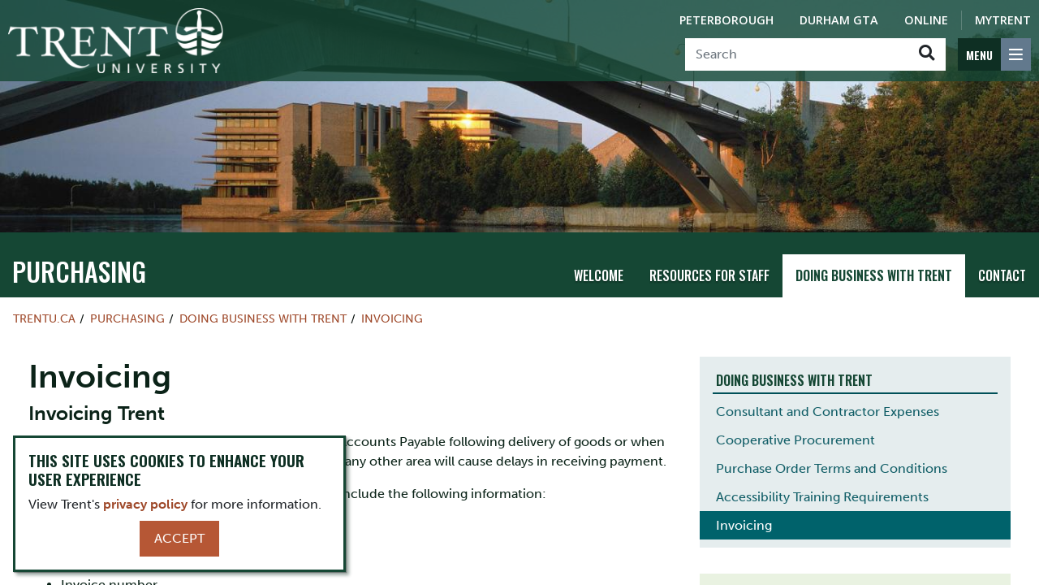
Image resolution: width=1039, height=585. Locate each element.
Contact (1002, 275)
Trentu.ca (44, 318)
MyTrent (1003, 20)
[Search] (796, 54)
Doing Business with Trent (873, 275)
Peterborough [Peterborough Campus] (726, 20)
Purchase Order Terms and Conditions (831, 468)
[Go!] (927, 54)
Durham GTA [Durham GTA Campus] (839, 20)
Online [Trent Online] (926, 20)
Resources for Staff (709, 275)
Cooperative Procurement (795, 440)
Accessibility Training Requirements (822, 497)
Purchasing (79, 271)
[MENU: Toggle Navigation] (994, 54)
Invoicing (392, 318)
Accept (179, 538)
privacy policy (145, 504)
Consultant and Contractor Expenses (827, 411)
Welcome (598, 275)
